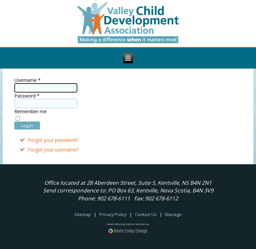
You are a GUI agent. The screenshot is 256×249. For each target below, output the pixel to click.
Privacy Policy (113, 214)
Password (27, 96)
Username (27, 80)
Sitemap (82, 214)
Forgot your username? (53, 149)
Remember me (30, 111)
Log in (27, 125)
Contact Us (146, 214)
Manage (173, 214)
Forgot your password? (53, 140)
